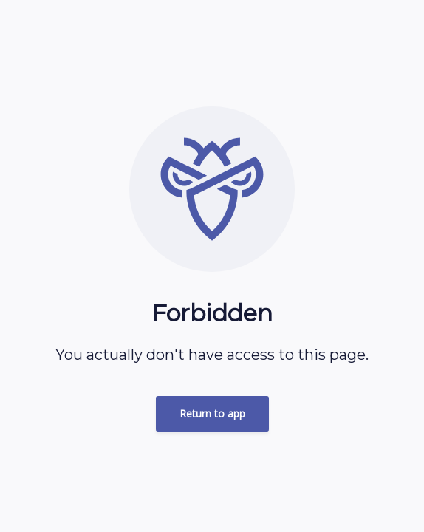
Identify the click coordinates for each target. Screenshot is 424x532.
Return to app (212, 413)
